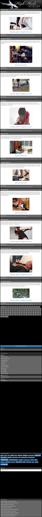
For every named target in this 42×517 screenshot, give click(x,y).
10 (23, 306)
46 (24, 310)
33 (35, 308)
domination (20, 455)
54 (1, 312)
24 (15, 308)
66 (28, 312)
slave (24, 461)
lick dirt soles (11, 130)
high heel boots (30, 130)
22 (10, 308)
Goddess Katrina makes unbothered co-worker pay (10, 512)
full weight (9, 457)
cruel (16, 455)
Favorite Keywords (5, 453)
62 (19, 312)
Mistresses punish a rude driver (6, 507)
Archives (3, 468)
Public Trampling (30, 186)
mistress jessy (15, 130)
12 (27, 306)
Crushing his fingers (5, 189)
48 (28, 310)
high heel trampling (18, 97)
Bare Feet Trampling (22, 245)
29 (26, 308)
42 (15, 310)
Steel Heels (20, 186)
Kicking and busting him (5, 162)
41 (12, 310)
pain (36, 459)
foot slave (37, 455)
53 (40, 310)
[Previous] (2, 307)
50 (33, 310)
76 (10, 314)
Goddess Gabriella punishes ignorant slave (8, 501)
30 (28, 308)
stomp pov (22, 130)
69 (35, 312)
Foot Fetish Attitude (7, 97)
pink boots (25, 130)
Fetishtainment (6, 130)
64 (24, 312)
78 (15, 314)
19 (3, 308)
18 (1, 308)
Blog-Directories (4, 375)
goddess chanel (15, 457)
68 (33, 312)
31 (31, 308)
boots (9, 455)
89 (40, 314)
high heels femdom (13, 459)
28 (24, 308)
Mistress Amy (6, 216)
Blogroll (3, 355)
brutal (12, 455)
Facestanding (32, 245)
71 (40, 312)
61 (17, 312)
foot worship (3, 457)
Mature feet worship (4, 133)
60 (15, 312)
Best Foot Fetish (4, 368)
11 (25, 306)
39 (8, 310)
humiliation (21, 459)
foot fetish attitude (31, 455)
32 (33, 308)
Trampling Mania (4, 361)
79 (17, 314)
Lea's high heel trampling (5, 281)
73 (3, 314)
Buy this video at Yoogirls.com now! (21, 32)
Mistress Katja (6, 245)
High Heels (10, 186)
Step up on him (4, 71)
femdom (25, 455)
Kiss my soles (3, 100)
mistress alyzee (12, 97)
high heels (4, 459)
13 (30, 306)
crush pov (19, 130)
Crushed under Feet (4, 360)
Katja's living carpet (4, 219)
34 (37, 308)
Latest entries (4, 499)
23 (12, 308)
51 (35, 310)
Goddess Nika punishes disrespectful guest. (8, 506)
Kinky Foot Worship (4, 356)
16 (36, 306)
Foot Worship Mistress (5, 365)
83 (26, 314)
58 (10, 312)
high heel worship (31, 457)
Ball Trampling (25, 304)
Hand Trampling (25, 186)
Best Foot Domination (4, 366)
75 (8, 314)
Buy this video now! (21, 65)
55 (3, 312)
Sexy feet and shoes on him (6, 248)
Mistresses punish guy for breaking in (7, 504)
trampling (4, 464)
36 (1, 310)
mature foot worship (11, 159)
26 (19, 308)
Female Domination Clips (5, 358)
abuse (2, 455)
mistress (32, 459)
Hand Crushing (21, 216)
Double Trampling (11, 216)
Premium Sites (4, 353)
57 (8, 312)
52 (37, 310)
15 (34, 306)
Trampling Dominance (5, 373)
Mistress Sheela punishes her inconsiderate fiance (9, 509)
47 (26, 310)
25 (17, 308)
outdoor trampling (29, 97)
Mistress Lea (12, 304)
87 (35, 314)
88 (37, 314)
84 (28, 314)
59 (12, 312)
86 (33, 314)
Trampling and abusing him (6, 38)
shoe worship (19, 461)
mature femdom (21, 159)
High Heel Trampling (15, 186)
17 (39, 306)
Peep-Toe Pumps (30, 304)
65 (26, 312)
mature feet (6, 159)
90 (1, 316)
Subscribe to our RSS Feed (21, 346)
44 (19, 310)
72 (1, 314)
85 (31, 314)
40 (10, 310)
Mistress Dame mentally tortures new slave (8, 511)
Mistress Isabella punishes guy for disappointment (9, 502)
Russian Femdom (4, 371)
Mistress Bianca (11, 278)
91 (3, 316)
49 (31, 310)
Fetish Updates (3, 380)
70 (37, 312)
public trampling (34, 97)
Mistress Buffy (6, 186)
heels (19, 457)
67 (31, 312)
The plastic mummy (4, 9)
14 (32, 306)
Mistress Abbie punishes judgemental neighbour (9, 514)
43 (17, 310)
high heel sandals (24, 97)
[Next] (7, 317)
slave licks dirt (16, 159)
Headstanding (27, 245)
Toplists (3, 378)
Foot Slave (3, 363)
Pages (2, 348)
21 (8, 308)
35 (40, 308)
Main (2, 349)
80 (19, 314)
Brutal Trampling (26, 278)
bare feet (5, 455)
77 (12, 314)
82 (24, 314)
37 (3, 310)
